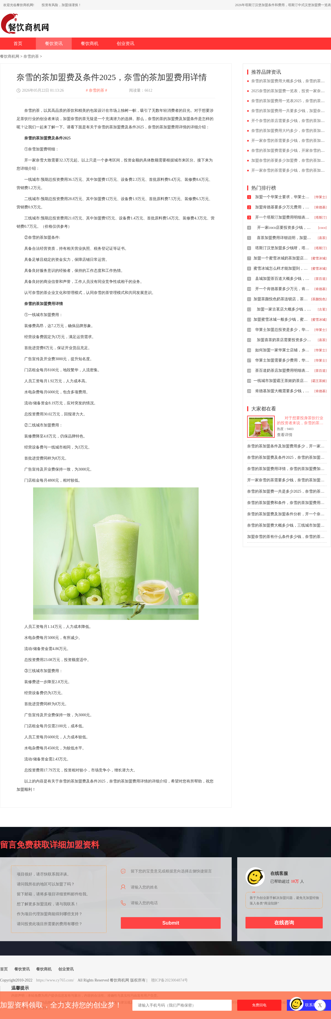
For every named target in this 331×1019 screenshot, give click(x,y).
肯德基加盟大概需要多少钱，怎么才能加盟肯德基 (282, 391)
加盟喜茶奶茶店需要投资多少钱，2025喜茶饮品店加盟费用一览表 (284, 340)
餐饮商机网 (9, 56)
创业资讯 (125, 43)
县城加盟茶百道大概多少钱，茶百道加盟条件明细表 (282, 279)
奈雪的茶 (31, 56)
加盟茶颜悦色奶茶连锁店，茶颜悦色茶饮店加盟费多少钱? (281, 299)
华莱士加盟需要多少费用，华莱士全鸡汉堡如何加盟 (282, 360)
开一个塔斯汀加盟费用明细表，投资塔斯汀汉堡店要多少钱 (282, 217)
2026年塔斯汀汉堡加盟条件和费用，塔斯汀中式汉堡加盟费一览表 (283, 5)
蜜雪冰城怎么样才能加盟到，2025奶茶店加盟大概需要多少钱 (281, 268)
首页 (18, 43)
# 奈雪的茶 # (96, 90)
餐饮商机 (89, 43)
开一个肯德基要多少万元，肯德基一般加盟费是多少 (282, 289)
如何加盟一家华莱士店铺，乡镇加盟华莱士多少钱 (282, 350)
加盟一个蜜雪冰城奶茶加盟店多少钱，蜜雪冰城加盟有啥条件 (281, 258)
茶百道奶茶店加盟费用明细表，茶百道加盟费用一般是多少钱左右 (282, 370)
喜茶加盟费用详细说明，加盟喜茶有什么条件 (284, 238)
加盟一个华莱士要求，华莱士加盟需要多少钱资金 (282, 197)
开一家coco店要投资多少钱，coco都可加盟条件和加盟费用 (284, 227)
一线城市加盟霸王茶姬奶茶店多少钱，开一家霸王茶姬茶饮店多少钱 (281, 381)
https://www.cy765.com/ (55, 980)
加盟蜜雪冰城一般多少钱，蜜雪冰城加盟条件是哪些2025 (281, 319)
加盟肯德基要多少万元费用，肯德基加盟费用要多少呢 (282, 207)
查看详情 (284, 435)
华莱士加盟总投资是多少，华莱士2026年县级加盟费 (282, 330)
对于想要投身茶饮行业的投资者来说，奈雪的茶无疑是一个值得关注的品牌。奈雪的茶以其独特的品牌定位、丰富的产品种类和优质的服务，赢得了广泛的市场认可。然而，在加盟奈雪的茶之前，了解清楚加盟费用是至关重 (300, 421)
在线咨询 (284, 922)
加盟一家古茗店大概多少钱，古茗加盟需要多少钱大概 (284, 309)
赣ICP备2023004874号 (169, 980)
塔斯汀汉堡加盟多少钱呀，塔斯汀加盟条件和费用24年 (282, 248)
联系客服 (313, 1005)
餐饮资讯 (54, 43)
